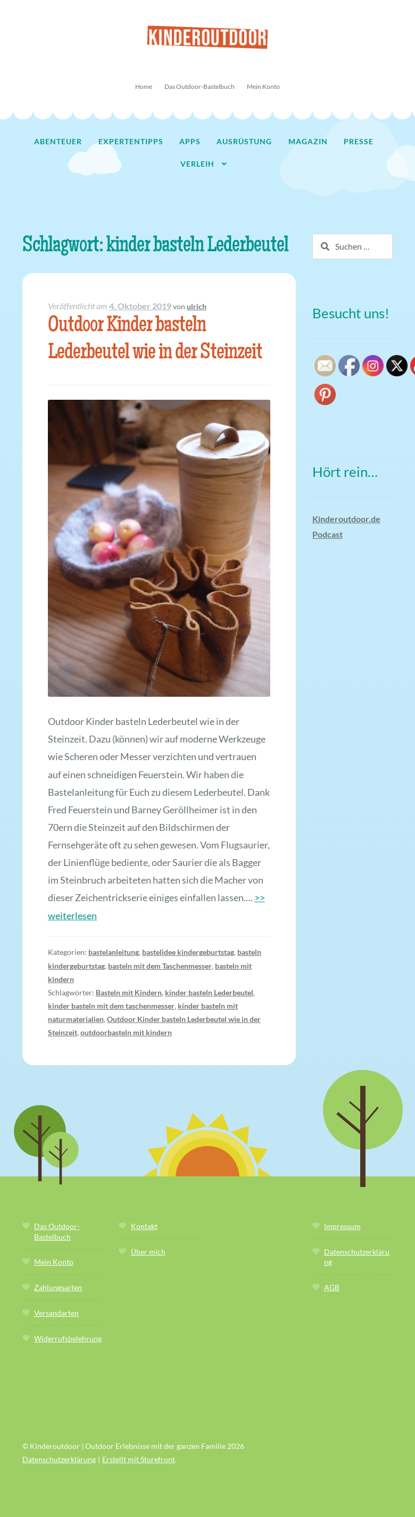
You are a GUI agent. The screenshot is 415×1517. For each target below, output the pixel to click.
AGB (331, 1287)
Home (143, 86)
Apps (190, 141)
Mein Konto (263, 86)
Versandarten (56, 1312)
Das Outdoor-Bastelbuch (199, 86)
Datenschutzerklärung (59, 1459)
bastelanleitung (113, 952)
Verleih (197, 163)
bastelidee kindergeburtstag (188, 952)
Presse (359, 141)
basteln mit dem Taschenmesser (160, 965)
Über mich (148, 1251)
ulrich (196, 306)
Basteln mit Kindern (129, 992)
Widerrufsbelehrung (68, 1338)
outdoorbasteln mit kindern (126, 1032)
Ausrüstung (244, 141)
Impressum (342, 1226)
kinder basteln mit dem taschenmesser (111, 1005)
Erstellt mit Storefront (138, 1459)
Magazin (308, 141)
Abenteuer (58, 141)
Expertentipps (130, 141)
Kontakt (144, 1226)
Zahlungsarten (58, 1287)
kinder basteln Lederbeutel (209, 992)
